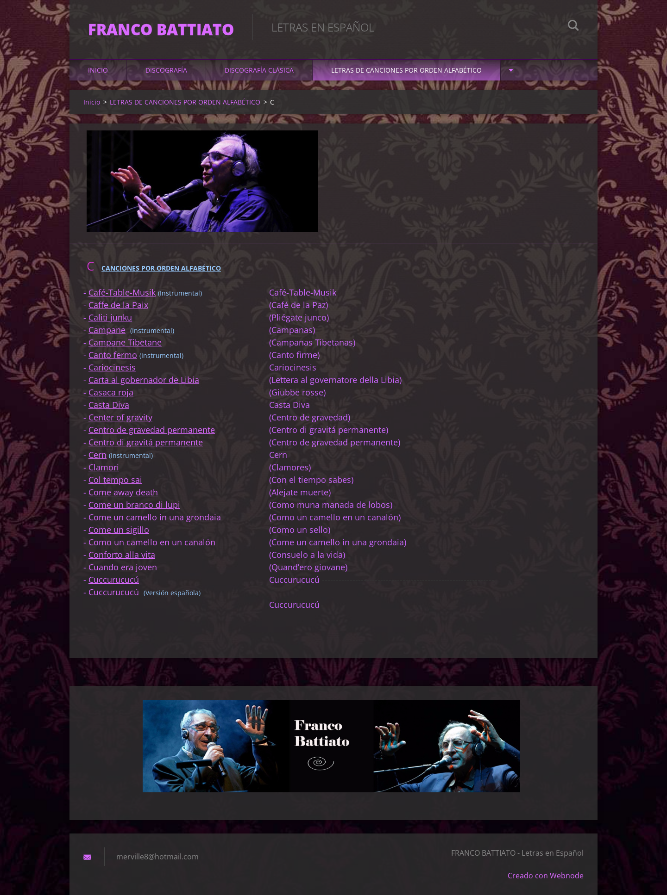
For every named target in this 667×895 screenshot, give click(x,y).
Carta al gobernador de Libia (143, 379)
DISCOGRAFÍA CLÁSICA (259, 70)
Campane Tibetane (125, 342)
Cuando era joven (122, 567)
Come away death (123, 492)
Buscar (573, 27)
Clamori (103, 467)
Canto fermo (112, 354)
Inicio (98, 70)
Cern (97, 454)
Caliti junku (110, 317)
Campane (107, 329)
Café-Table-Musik (122, 292)
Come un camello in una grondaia (154, 517)
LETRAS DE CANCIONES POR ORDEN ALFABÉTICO (406, 70)
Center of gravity (120, 417)
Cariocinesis (112, 367)
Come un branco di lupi (134, 504)
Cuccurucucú (113, 579)
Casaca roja (110, 392)
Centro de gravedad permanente (151, 429)
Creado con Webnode (546, 875)
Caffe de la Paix (118, 304)
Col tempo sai (115, 479)
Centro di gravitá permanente (145, 442)
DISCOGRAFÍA (166, 70)
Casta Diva (108, 404)
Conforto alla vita (121, 554)
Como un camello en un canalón (151, 542)
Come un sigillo (118, 529)
